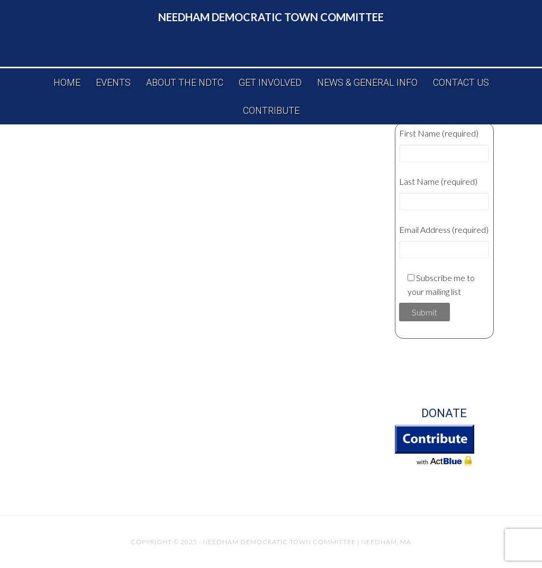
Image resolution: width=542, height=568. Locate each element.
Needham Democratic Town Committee (271, 17)
